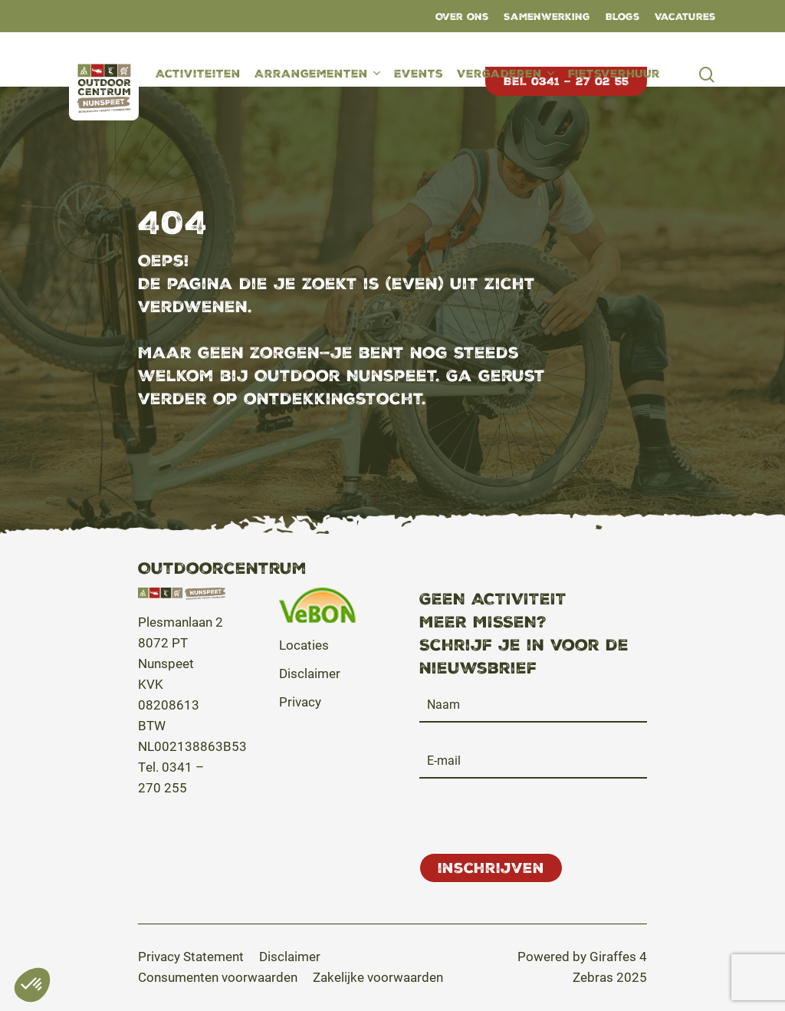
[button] (191, 956)
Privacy (300, 701)
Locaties (304, 645)
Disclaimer (309, 673)
